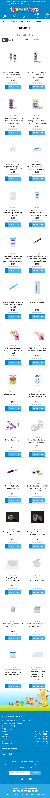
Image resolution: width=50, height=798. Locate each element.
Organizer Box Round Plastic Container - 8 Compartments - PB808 (13, 672)
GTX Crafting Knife (37, 302)
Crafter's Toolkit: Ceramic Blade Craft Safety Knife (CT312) (13, 304)
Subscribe (35, 773)
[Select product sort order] (40, 40)
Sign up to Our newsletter (25, 762)
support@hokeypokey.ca (13, 723)
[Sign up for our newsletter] (20, 773)
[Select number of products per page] (27, 40)
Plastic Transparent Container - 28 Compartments (37, 674)
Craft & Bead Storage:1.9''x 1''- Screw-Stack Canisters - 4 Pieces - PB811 (13, 120)
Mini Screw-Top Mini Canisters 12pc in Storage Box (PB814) (13, 212)
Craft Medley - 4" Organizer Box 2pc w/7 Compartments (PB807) (13, 166)
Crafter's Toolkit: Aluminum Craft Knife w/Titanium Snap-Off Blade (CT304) (37, 258)
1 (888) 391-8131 (9, 726)
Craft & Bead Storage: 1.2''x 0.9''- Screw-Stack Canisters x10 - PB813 (13, 74)
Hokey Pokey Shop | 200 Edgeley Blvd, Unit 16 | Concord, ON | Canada (25, 2)
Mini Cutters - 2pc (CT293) (13, 394)
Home (4, 21)
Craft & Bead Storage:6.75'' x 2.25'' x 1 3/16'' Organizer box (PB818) (37, 488)
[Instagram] (26, 779)
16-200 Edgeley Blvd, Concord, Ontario (17, 720)
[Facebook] (19, 779)
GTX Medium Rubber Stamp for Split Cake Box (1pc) (12, 350)
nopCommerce (30, 789)
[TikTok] (22, 779)
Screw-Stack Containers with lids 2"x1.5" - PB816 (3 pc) (37, 442)
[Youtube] (30, 779)
